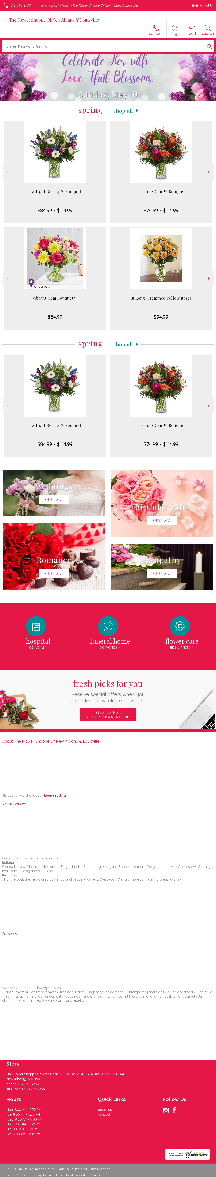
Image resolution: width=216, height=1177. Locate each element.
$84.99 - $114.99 (55, 210)
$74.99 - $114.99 (161, 210)
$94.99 (161, 317)
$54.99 (55, 317)
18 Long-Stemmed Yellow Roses (161, 298)
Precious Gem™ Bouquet (161, 191)
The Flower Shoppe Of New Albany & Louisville (54, 20)
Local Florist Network (71, 1175)
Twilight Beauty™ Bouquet (55, 191)
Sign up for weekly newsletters (108, 714)
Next (209, 172)
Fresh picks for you (108, 691)
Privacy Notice (41, 1175)
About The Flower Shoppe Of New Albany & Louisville (50, 741)
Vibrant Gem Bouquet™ (55, 298)
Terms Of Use (15, 1175)
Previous (6, 172)
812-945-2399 (20, 5)
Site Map (97, 1175)
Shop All (123, 110)
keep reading (55, 795)
